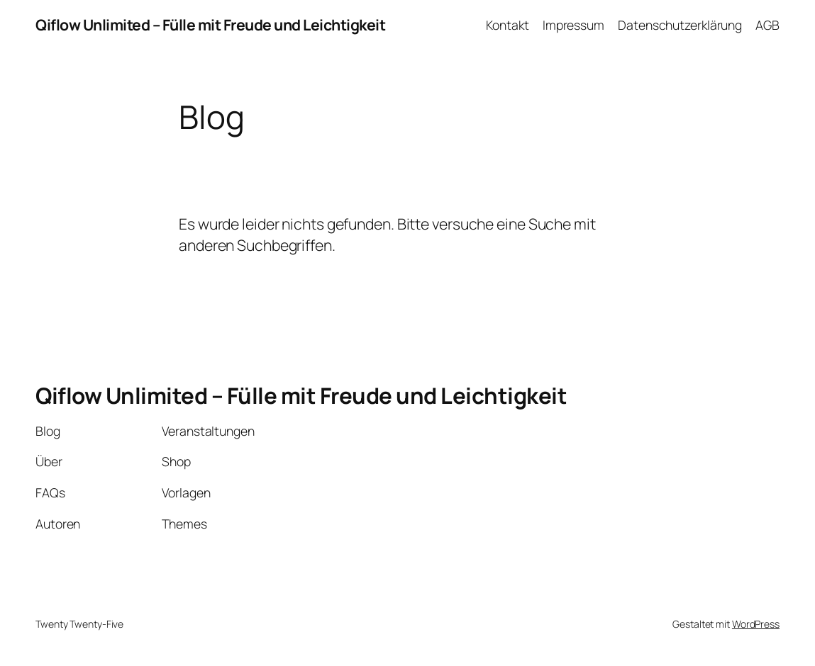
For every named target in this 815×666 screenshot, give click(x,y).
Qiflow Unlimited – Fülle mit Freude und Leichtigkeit (210, 24)
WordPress (756, 624)
